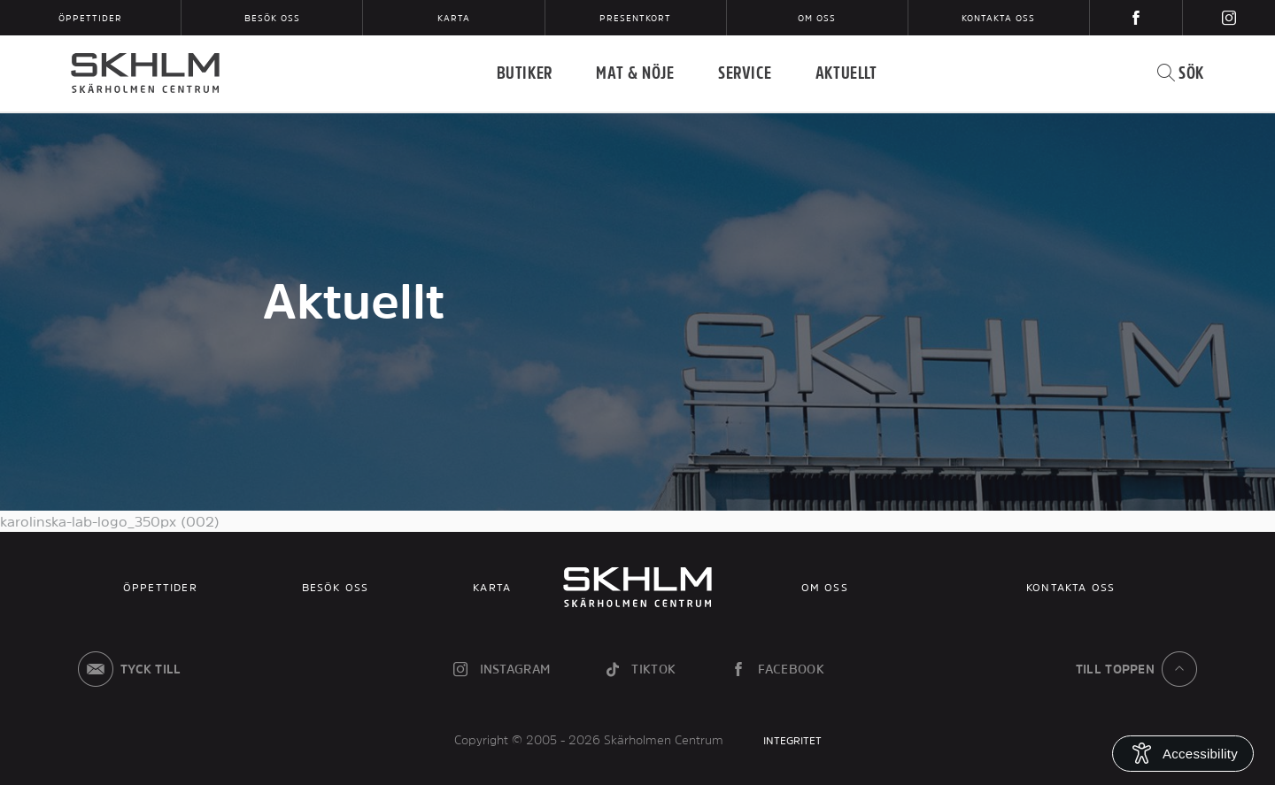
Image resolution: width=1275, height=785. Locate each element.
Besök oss (272, 17)
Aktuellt (846, 72)
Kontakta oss (998, 17)
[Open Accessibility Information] (1183, 753)
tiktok (639, 669)
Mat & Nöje (635, 72)
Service (744, 72)
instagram (500, 669)
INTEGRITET (792, 740)
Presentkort (635, 17)
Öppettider (90, 17)
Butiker (524, 72)
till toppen (1140, 669)
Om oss (817, 17)
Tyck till (126, 669)
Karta (453, 17)
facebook (776, 669)
